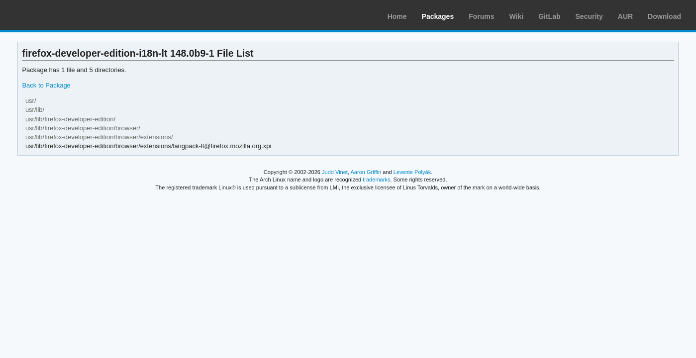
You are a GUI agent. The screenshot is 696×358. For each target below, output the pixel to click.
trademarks (376, 179)
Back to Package (46, 85)
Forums (481, 16)
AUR (625, 16)
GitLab (549, 16)
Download (664, 16)
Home (397, 16)
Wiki (516, 16)
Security (589, 16)
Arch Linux (54, 15)
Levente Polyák (412, 172)
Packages (438, 16)
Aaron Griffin (365, 172)
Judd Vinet (335, 172)
